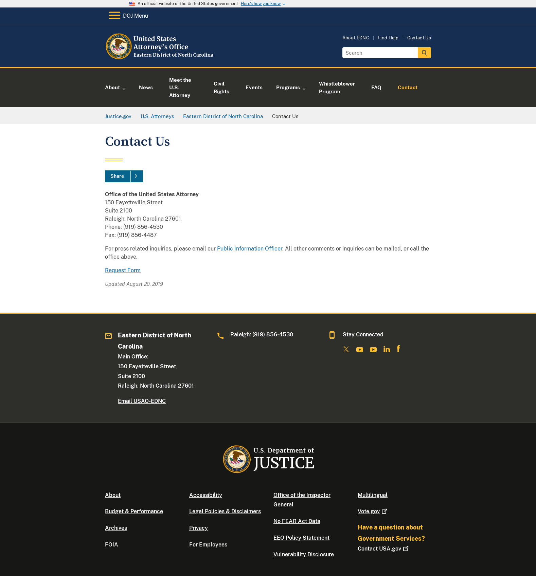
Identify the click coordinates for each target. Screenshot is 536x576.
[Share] (124, 176)
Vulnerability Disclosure (303, 554)
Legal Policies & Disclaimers (225, 511)
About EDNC (355, 37)
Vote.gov (373, 511)
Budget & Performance (134, 511)
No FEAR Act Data (296, 521)
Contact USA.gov (384, 548)
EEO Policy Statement (301, 538)
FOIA (111, 544)
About (113, 495)
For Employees (208, 544)
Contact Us (419, 37)
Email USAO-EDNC (142, 401)
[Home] (160, 59)
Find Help (388, 37)
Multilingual (373, 495)
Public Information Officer (249, 248)
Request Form (123, 270)
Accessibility (205, 495)
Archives (116, 528)
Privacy (198, 528)
